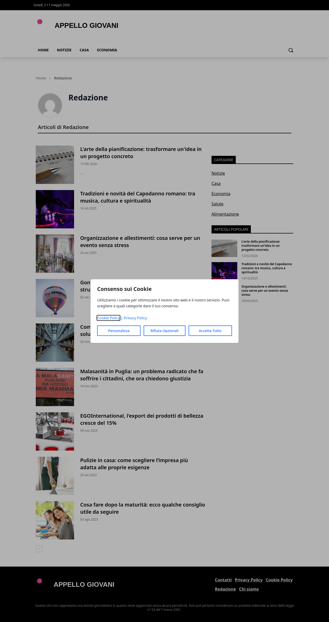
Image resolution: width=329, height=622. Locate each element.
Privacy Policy (135, 317)
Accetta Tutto (210, 330)
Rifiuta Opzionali (164, 330)
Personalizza (119, 330)
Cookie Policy (108, 317)
